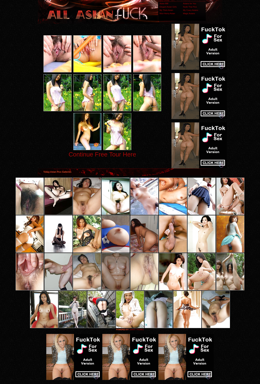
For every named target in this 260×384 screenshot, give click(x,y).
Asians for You (189, 3)
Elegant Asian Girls (168, 7)
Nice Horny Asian (167, 13)
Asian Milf (164, 3)
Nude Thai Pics (190, 7)
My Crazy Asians (190, 10)
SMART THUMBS (136, 330)
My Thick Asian (166, 10)
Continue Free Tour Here (102, 154)
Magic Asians (189, 13)
